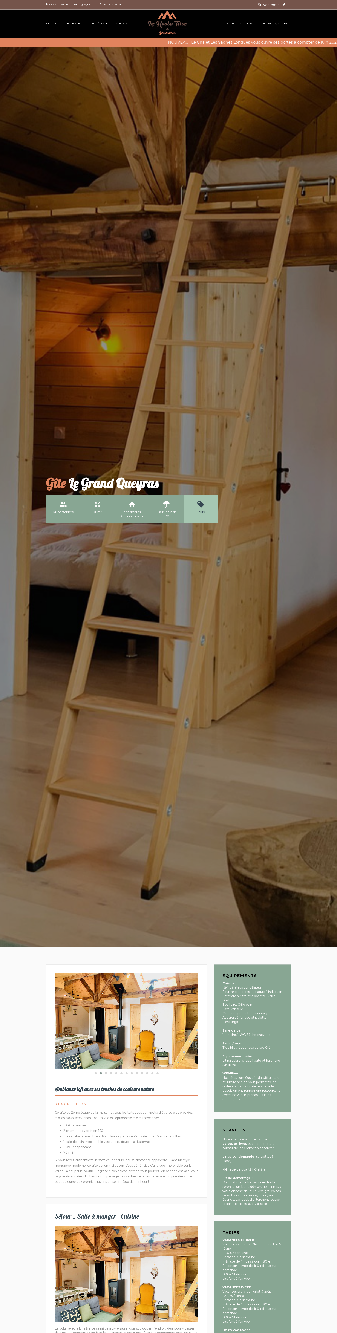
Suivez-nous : (271, 5)
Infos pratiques (239, 23)
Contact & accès (273, 23)
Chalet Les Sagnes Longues (232, 42)
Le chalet (74, 23)
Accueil (52, 23)
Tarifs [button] (121, 23)
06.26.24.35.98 (112, 4)
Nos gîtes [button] (98, 23)
